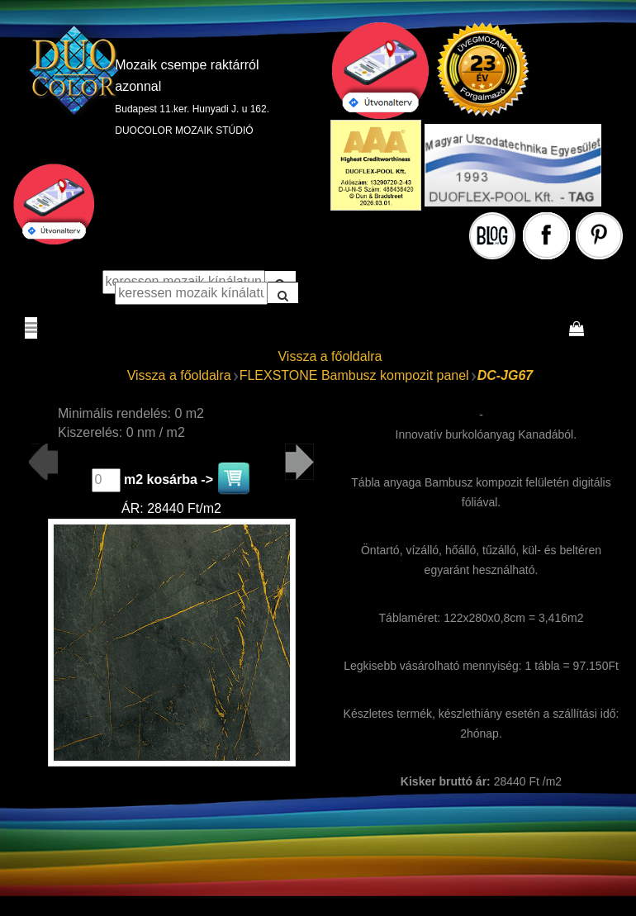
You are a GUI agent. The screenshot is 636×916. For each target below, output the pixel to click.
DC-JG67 (505, 375)
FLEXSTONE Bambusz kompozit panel (354, 375)
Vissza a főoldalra (330, 356)
